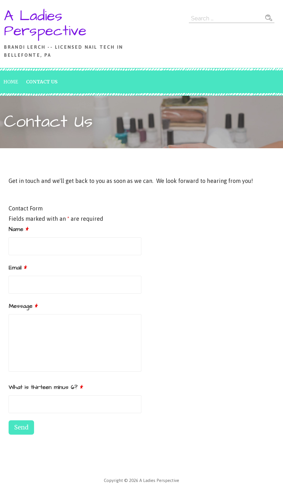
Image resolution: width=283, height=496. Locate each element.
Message (23, 306)
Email (18, 268)
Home (10, 82)
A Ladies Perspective (45, 23)
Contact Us (42, 82)
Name (19, 229)
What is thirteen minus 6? (46, 387)
